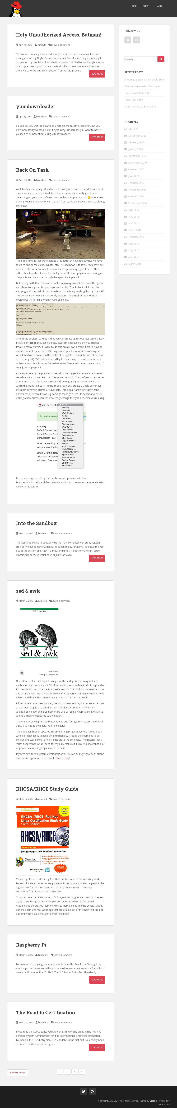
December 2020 (137, 135)
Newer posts (17, 1072)
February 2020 (136, 142)
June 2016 (133, 209)
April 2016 (133, 223)
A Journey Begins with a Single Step (144, 79)
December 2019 (137, 155)
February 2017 (136, 182)
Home (134, 5)
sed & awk (28, 591)
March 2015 (135, 263)
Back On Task (32, 170)
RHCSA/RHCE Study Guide (47, 789)
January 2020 (135, 149)
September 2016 (137, 203)
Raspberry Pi (31, 945)
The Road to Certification (45, 1012)
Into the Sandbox (36, 523)
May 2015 (133, 250)
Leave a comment (60, 44)
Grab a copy (62, 758)
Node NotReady (133, 99)
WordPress (164, 1104)
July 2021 (133, 128)
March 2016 (135, 230)
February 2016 (136, 236)
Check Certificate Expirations (140, 106)
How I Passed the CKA (137, 93)
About (161, 5)
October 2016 (136, 196)
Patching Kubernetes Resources (142, 86)
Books (145, 5)
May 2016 (133, 216)
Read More (97, 73)
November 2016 (137, 189)
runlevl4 (42, 44)
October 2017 (136, 169)
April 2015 (133, 257)
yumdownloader (35, 106)
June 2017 (133, 176)
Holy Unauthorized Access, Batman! (58, 34)
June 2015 (133, 243)
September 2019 (137, 162)
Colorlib (153, 1100)
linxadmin (41, 116)
